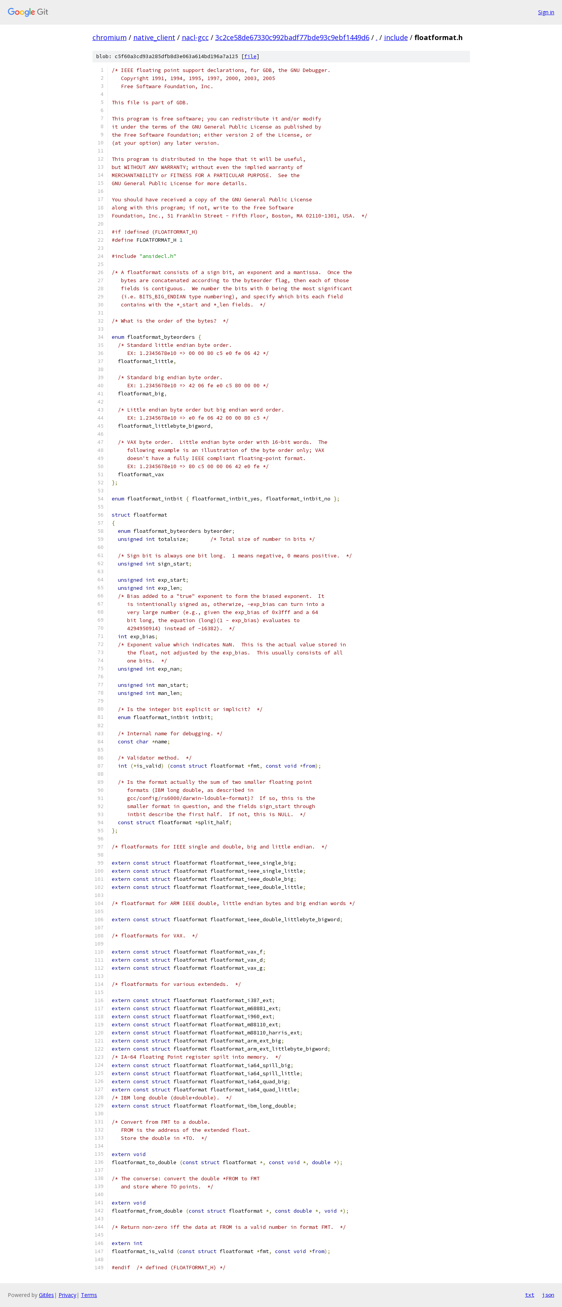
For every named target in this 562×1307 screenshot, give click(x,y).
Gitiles (46, 1295)
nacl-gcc (195, 37)
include (396, 37)
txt (529, 1294)
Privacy (67, 1295)
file (250, 56)
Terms (89, 1295)
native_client (154, 37)
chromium (109, 37)
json (548, 1294)
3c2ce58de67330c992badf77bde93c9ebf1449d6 (292, 37)
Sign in (546, 12)
